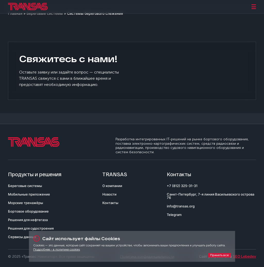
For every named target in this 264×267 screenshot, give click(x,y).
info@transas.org (181, 206)
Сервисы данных (22, 237)
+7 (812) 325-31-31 (182, 186)
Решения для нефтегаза (28, 220)
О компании (112, 186)
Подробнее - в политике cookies (56, 249)
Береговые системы (25, 186)
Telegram (174, 215)
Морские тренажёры (25, 203)
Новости (109, 194)
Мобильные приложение (29, 194)
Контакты (110, 203)
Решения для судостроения (31, 228)
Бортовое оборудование (28, 211)
